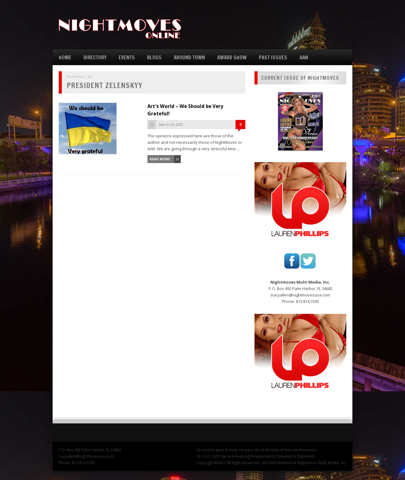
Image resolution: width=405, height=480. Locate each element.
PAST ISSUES (273, 57)
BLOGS (154, 57)
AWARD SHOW (232, 57)
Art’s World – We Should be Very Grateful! (185, 110)
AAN (303, 57)
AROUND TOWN (189, 57)
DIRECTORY (95, 57)
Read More (160, 159)
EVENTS (127, 57)
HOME (65, 57)
